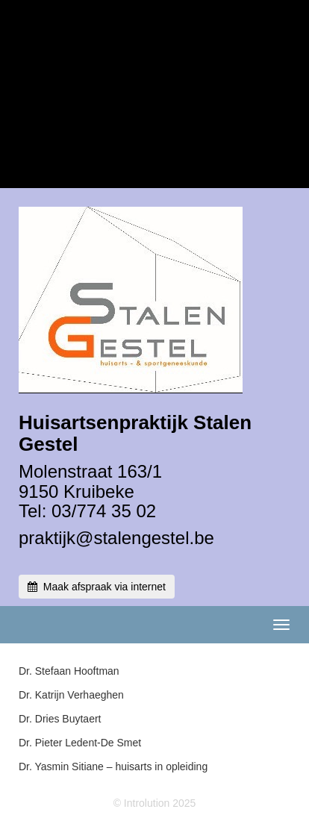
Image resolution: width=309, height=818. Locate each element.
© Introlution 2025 (154, 803)
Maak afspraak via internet (97, 587)
